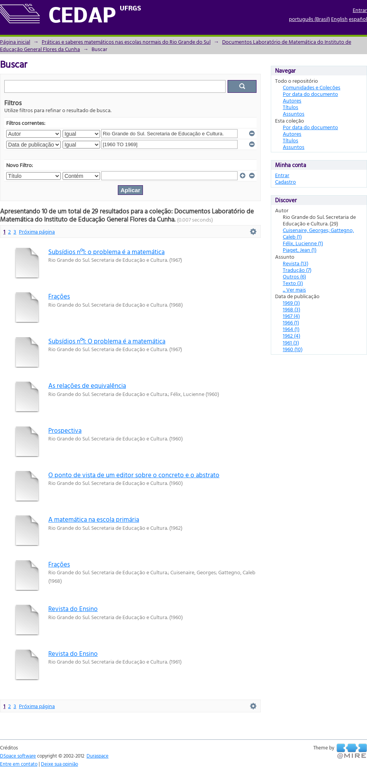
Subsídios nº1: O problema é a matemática (106, 341)
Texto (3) (293, 283)
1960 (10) (292, 349)
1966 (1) (291, 322)
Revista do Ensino (73, 608)
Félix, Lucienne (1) (303, 243)
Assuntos (293, 113)
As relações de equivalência (87, 385)
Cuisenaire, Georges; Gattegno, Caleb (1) (318, 233)
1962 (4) (291, 335)
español (358, 19)
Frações (59, 296)
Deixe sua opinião (59, 764)
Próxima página (37, 231)
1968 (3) (291, 309)
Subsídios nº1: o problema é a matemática (106, 251)
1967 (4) (291, 316)
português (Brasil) (309, 19)
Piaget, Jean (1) (299, 250)
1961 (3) (291, 342)
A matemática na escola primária (93, 519)
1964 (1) (291, 329)
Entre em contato (18, 764)
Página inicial (15, 42)
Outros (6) (294, 276)
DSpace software (18, 755)
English (339, 19)
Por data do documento (310, 94)
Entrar (360, 10)
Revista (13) (295, 263)
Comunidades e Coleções (311, 87)
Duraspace (98, 755)
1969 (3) (291, 303)
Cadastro (285, 181)
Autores (292, 100)
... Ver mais (294, 289)
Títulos (290, 107)
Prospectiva (65, 430)
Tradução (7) (297, 270)
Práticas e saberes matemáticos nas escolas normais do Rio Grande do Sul (126, 42)
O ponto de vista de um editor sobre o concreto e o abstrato (133, 475)
